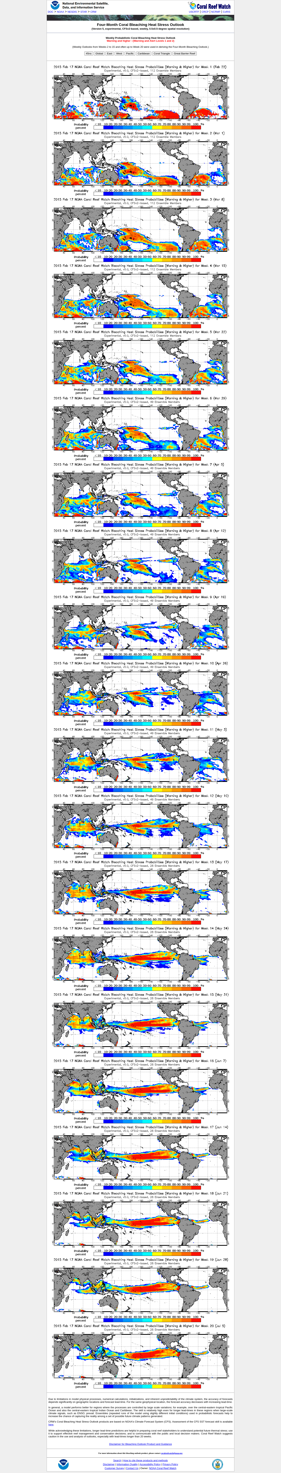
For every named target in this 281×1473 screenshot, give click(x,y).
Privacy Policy (170, 1464)
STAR (83, 11)
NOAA (60, 11)
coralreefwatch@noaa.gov (172, 1453)
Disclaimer (109, 1464)
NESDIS (72, 11)
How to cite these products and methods (145, 1460)
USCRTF (194, 11)
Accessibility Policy (150, 1464)
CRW (93, 11)
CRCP (205, 11)
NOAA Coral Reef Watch (162, 1468)
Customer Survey (114, 1468)
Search (117, 1460)
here (50, 1424)
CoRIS (226, 11)
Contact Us (132, 1468)
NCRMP (215, 11)
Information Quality (127, 1464)
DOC (50, 11)
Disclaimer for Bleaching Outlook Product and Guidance (140, 1444)
